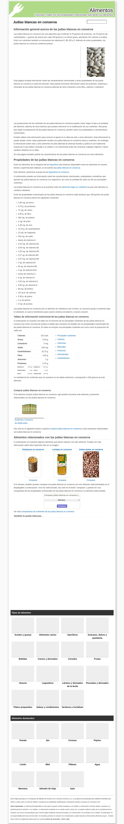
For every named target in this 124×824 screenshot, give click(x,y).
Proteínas (61, 351)
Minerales (61, 347)
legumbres (54, 165)
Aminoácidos (62, 354)
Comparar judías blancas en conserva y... (62, 495)
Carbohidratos (63, 358)
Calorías (61, 339)
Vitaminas (61, 343)
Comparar (33, 480)
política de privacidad (52, 819)
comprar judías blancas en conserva (65, 429)
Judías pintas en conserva (91, 449)
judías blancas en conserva (68, 168)
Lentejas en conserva (62, 449)
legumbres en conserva (59, 172)
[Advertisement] (47, 62)
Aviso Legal (65, 819)
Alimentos (101, 10)
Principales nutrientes (66, 336)
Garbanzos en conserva (33, 449)
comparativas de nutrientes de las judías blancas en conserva (47, 511)
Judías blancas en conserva (35, 22)
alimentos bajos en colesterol (74, 187)
